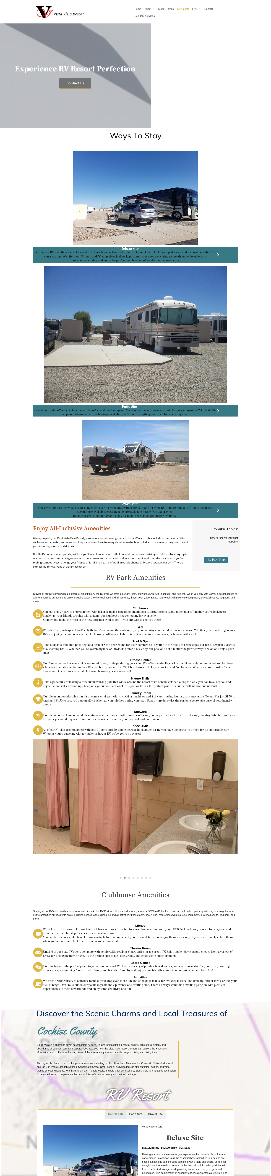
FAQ (159, 12)
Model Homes (129, 12)
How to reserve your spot (224, 274)
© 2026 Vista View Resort (135, 1169)
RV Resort (146, 12)
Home (100, 12)
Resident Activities (191, 12)
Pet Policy (232, 278)
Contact (171, 12)
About (113, 12)
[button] (120, 595)
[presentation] (36, 528)
